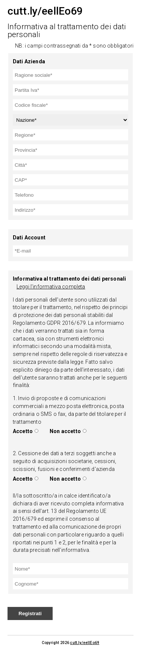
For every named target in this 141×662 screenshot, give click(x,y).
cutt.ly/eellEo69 (84, 643)
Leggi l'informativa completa (51, 287)
